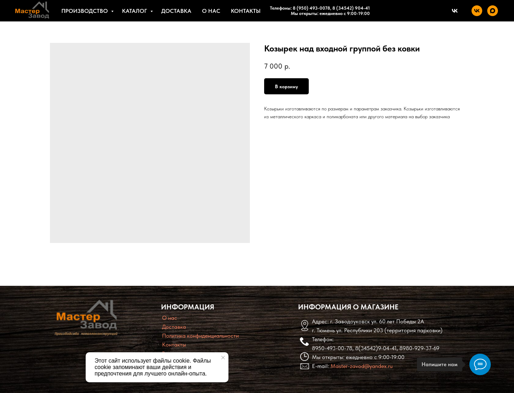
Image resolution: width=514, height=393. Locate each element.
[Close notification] (223, 357)
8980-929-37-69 (419, 348)
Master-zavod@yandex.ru (362, 366)
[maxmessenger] (492, 10)
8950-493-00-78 (332, 348)
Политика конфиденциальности (200, 335)
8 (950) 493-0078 (311, 8)
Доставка (176, 11)
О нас (211, 11)
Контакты (246, 11)
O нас (169, 317)
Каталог (135, 11)
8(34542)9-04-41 (376, 348)
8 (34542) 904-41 (350, 8)
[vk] (477, 10)
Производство (85, 11)
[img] (86, 317)
